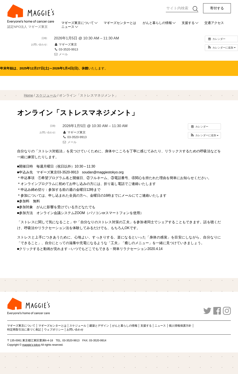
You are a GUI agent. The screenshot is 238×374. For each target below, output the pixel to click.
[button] (221, 48)
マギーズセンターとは (120, 23)
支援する (188, 23)
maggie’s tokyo (31, 344)
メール (61, 54)
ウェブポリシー (54, 329)
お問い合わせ (75, 329)
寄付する (217, 8)
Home (28, 95)
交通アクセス (214, 23)
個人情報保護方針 (180, 325)
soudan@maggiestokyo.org (103, 172)
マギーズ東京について (77, 23)
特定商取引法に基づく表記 (24, 329)
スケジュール (46, 95)
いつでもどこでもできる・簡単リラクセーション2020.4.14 (117, 249)
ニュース (160, 325)
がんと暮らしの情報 (157, 23)
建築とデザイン (99, 325)
